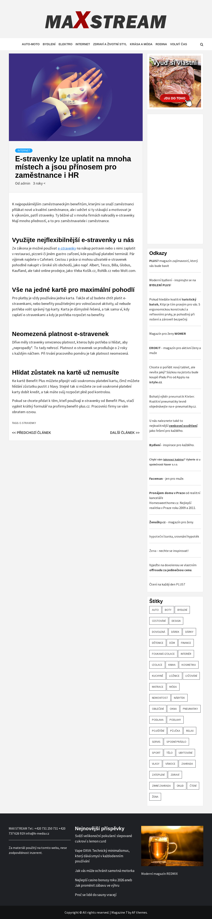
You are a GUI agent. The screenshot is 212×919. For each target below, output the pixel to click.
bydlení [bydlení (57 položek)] (182, 610)
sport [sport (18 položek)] (156, 753)
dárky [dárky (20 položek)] (189, 632)
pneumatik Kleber (181, 396)
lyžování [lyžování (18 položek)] (191, 676)
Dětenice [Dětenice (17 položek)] (157, 643)
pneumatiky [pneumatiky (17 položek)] (190, 709)
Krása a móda (141, 44)
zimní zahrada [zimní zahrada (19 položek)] (161, 786)
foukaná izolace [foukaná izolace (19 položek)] (163, 654)
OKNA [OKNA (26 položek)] (173, 709)
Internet (83, 44)
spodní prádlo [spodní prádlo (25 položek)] (176, 742)
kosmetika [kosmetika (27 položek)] (189, 665)
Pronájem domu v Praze (167, 493)
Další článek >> (125, 433)
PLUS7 (180, 584)
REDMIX (172, 874)
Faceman (156, 478)
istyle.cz (155, 382)
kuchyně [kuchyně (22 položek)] (157, 676)
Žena (152, 551)
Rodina (161, 44)
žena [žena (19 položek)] (155, 796)
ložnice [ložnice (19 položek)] (174, 676)
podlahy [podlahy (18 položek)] (175, 720)
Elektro (65, 44)
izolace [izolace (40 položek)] (157, 665)
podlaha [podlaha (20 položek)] (158, 720)
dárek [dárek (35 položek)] (175, 632)
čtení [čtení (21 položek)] (193, 786)
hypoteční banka (161, 536)
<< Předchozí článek (31, 433)
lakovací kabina (173, 459)
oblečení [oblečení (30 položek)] (158, 709)
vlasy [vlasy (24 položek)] (155, 764)
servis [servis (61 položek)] (156, 742)
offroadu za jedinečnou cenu (170, 570)
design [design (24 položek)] (176, 621)
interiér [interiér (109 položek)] (186, 654)
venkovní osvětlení (183, 426)
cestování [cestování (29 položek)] (159, 621)
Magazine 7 (119, 912)
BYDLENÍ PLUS (159, 285)
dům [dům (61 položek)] (172, 643)
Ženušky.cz (157, 522)
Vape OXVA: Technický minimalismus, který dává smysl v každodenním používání (102, 855)
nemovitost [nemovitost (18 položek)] (160, 698)
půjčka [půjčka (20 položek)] (175, 731)
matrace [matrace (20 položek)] (157, 687)
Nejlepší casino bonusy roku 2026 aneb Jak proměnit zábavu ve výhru (103, 883)
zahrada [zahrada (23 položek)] (187, 764)
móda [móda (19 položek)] (173, 687)
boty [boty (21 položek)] (168, 610)
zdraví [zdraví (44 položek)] (175, 775)
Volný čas (178, 44)
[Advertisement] (180, 178)
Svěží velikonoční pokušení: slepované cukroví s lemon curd (103, 839)
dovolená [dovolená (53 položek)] (158, 632)
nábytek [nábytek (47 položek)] (179, 698)
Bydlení (49, 44)
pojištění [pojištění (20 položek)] (158, 731)
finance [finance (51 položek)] (186, 643)
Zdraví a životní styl (110, 44)
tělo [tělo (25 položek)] (169, 753)
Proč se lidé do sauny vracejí (96, 894)
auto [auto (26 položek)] (155, 610)
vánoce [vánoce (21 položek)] (170, 764)
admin (25, 183)
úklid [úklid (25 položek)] (180, 786)
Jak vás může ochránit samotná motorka (104, 870)
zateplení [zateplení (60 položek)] (158, 775)
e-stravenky (67, 248)
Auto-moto (31, 44)
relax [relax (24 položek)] (190, 731)
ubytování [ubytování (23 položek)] (185, 753)
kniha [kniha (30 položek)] (172, 665)
